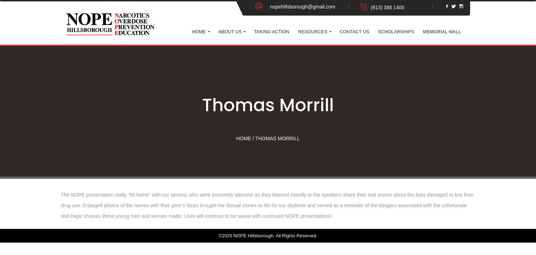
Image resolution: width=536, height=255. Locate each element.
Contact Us (354, 31)
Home (199, 31)
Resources (312, 31)
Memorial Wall (442, 31)
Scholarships (396, 31)
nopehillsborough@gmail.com (302, 7)
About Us (230, 31)
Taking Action (271, 31)
